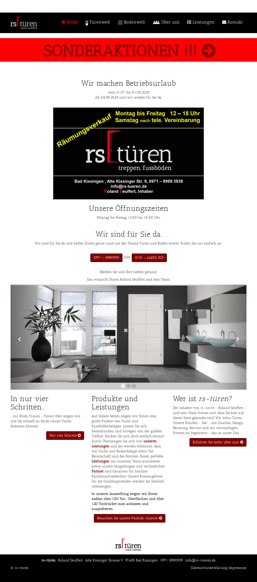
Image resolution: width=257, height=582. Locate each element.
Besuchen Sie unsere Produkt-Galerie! (129, 518)
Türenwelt (98, 23)
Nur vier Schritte (65, 435)
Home (69, 22)
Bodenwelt (131, 23)
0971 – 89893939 (106, 258)
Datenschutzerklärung (209, 568)
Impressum (237, 568)
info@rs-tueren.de (200, 560)
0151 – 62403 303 (149, 258)
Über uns (166, 23)
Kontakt (232, 22)
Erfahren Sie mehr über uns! (218, 442)
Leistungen (201, 22)
